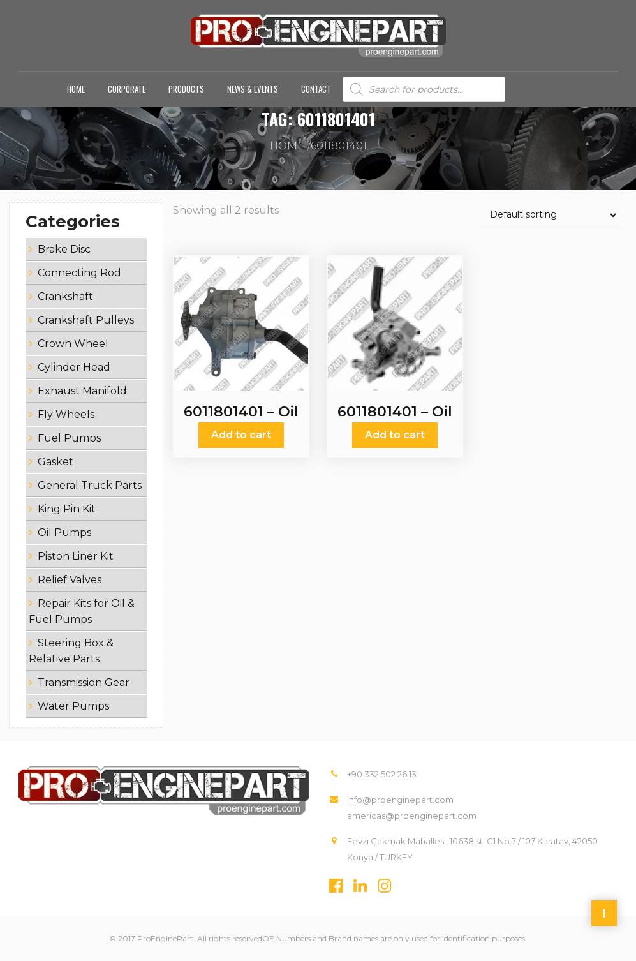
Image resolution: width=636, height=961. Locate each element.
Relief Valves (69, 580)
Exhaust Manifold (82, 391)
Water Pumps (73, 706)
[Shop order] (549, 215)
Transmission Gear (83, 682)
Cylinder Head (74, 367)
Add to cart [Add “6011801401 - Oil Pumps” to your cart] (241, 435)
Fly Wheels (66, 414)
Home (76, 88)
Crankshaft (65, 296)
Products (186, 88)
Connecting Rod (79, 273)
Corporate (126, 88)
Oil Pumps (64, 532)
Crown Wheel (73, 344)
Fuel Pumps (69, 438)
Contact (316, 88)
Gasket (55, 462)
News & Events (252, 88)
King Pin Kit (67, 509)
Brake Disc (64, 249)
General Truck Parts (90, 485)
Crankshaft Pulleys (86, 320)
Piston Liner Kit (76, 556)
